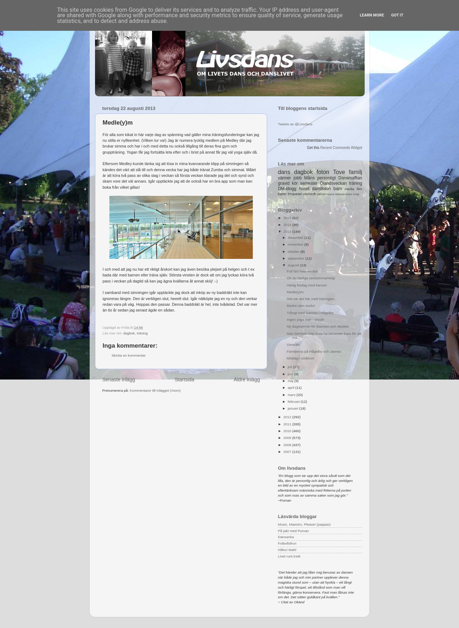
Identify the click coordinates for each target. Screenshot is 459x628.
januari (293, 408)
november (296, 244)
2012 (287, 417)
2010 (287, 431)
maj (291, 381)
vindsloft (309, 194)
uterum (322, 194)
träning (142, 333)
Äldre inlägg (247, 379)
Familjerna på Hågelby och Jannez (314, 351)
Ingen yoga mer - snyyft (305, 320)
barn (337, 188)
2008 (287, 445)
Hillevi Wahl (287, 550)
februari (294, 402)
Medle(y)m (295, 292)
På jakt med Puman (293, 531)
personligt (326, 177)
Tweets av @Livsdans (295, 124)
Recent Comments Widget (341, 148)
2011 (287, 424)
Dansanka (286, 537)
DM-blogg (287, 188)
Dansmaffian (350, 177)
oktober (294, 251)
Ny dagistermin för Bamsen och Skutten (318, 326)
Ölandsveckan (333, 183)
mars (292, 395)
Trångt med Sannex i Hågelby (310, 313)
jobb (298, 177)
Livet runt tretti (289, 556)
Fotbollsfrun (287, 543)
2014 (287, 225)
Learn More (372, 15)
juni (291, 374)
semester (309, 183)
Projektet (295, 194)
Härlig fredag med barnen (307, 285)
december (296, 238)
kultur (330, 194)
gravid (283, 183)
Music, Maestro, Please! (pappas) (304, 524)
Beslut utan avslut (301, 306)
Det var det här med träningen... (312, 299)
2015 (287, 218)
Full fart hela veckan (302, 271)
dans (284, 172)
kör (295, 183)
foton (323, 172)
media (349, 189)
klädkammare (343, 194)
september (296, 258)
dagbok (129, 333)
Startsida (184, 379)
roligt (356, 194)
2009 (287, 438)
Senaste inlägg (118, 379)
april (291, 388)
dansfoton (321, 188)
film (359, 189)
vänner (284, 177)
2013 (287, 231)
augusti (294, 265)
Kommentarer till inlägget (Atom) (155, 390)
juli (290, 367)
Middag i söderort (300, 358)
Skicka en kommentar (129, 355)
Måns (309, 177)
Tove (339, 172)
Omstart (293, 345)
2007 (287, 452)
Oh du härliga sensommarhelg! (311, 278)
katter (282, 194)
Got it (397, 15)
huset (304, 188)
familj (355, 172)
